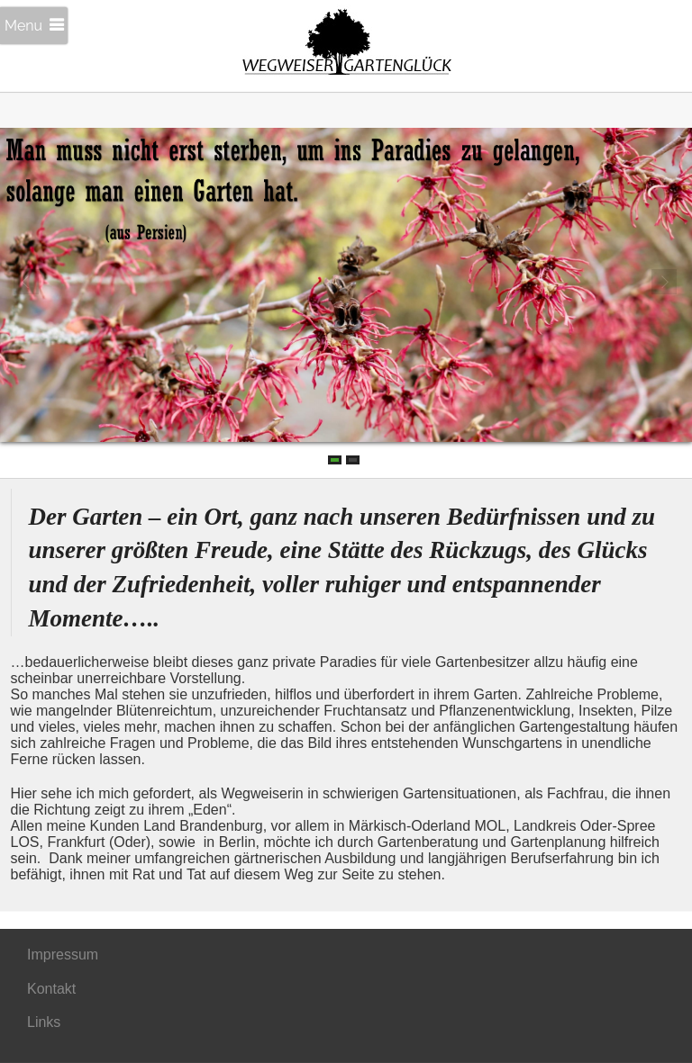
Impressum (62, 954)
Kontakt (51, 988)
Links (43, 1022)
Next (664, 282)
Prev (27, 282)
